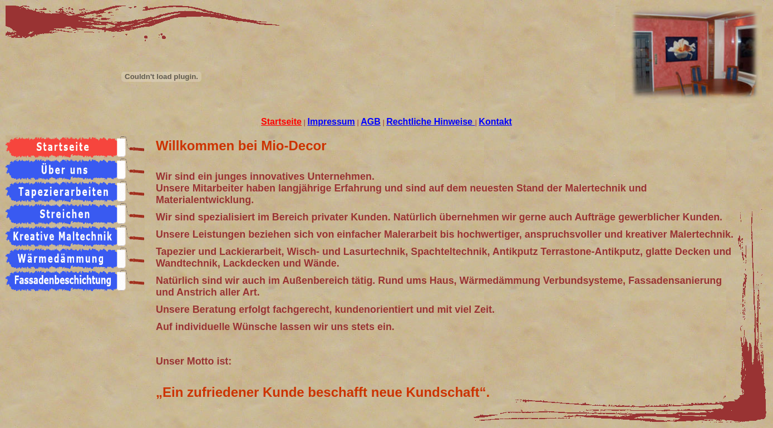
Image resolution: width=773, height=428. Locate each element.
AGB (371, 121)
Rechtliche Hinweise (430, 121)
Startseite (281, 121)
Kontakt (495, 121)
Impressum (331, 121)
